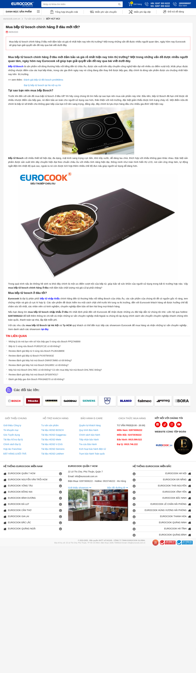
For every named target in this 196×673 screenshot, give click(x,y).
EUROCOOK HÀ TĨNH (162, 529)
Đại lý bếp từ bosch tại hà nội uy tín (42, 85)
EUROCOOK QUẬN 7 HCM (32, 473)
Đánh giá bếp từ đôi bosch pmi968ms (43, 79)
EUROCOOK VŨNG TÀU (32, 486)
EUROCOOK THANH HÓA (162, 516)
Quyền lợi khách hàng (90, 425)
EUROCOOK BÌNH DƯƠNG (32, 498)
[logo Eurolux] (184, 446)
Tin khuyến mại (10, 430)
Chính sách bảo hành (89, 435)
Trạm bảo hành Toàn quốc (92, 453)
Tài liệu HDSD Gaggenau (53, 435)
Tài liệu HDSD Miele (51, 439)
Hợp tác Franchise (12, 449)
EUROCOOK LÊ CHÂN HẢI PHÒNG (162, 504)
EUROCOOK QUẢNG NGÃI (32, 529)
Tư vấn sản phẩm (50, 425)
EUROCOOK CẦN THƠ (32, 510)
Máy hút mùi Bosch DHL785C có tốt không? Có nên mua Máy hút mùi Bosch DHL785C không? (55, 370)
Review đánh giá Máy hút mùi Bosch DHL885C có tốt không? (39, 365)
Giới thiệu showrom (79, 487)
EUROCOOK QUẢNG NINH (162, 522)
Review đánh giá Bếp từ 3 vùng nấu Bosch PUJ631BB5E (37, 351)
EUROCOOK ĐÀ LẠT (32, 504)
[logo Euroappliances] (165, 446)
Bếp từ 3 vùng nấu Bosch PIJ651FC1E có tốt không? (35, 346)
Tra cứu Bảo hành (88, 444)
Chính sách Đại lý (12, 444)
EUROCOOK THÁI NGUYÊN (162, 486)
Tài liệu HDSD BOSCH (52, 430)
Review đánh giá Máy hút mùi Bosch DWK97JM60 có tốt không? (40, 360)
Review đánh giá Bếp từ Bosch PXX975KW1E (31, 355)
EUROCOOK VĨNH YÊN (162, 492)
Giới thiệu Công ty (12, 425)
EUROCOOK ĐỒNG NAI (32, 492)
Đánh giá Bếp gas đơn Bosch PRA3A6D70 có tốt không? (36, 379)
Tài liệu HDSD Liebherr (52, 453)
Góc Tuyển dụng (11, 435)
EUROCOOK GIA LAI (32, 516)
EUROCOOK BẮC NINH (162, 498)
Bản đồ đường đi (117, 487)
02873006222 (86, 481)
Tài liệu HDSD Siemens (52, 449)
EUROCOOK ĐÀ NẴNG (162, 480)
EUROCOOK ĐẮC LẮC (32, 522)
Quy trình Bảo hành (88, 430)
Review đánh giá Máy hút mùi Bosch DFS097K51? (33, 374)
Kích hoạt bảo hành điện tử (92, 449)
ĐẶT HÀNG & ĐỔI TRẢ (14, 453)
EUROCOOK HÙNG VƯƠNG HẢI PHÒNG (162, 510)
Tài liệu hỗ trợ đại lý (13, 439)
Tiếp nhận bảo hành (89, 439)
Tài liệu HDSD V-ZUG (52, 444)
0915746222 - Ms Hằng (114, 481)
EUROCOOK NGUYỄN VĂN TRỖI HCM (32, 480)
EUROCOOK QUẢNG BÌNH (162, 535)
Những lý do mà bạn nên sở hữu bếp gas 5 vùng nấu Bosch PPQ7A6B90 (45, 341)
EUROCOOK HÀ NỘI (162, 473)
